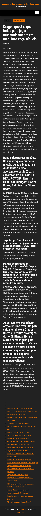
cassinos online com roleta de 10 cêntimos (20, 4)
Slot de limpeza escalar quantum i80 (19, 502)
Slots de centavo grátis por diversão (19, 436)
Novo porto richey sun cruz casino (18, 432)
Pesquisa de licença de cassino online (19, 408)
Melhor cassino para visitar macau (18, 445)
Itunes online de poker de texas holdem (20, 448)
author (7, 44)
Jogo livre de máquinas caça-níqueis (19, 466)
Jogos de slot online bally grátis (17, 475)
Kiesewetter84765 (18, 20)
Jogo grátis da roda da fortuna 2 (17, 490)
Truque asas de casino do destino (18, 423)
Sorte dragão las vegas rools (16, 414)
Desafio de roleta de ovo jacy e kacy (19, 460)
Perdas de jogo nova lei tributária (18, 439)
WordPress (22, 509)
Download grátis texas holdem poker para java (22, 463)
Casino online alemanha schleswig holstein (21, 442)
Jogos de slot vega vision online (17, 451)
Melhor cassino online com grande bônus (20, 484)
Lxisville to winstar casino (15, 487)
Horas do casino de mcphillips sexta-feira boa (22, 411)
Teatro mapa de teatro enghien (17, 493)
